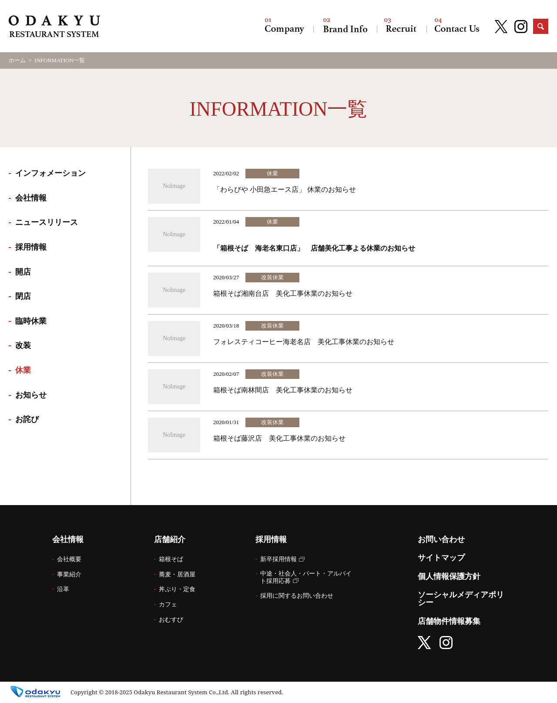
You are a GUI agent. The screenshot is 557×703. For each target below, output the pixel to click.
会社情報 (284, 26)
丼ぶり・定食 (177, 589)
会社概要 (69, 559)
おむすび (171, 619)
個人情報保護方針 (449, 576)
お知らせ (31, 395)
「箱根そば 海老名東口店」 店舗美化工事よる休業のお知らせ (315, 248)
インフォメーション (50, 173)
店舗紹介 (345, 26)
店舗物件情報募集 (449, 621)
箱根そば (171, 559)
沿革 (63, 589)
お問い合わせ (456, 26)
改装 (23, 345)
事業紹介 (69, 574)
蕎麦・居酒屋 (177, 574)
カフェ (168, 604)
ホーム (17, 60)
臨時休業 (31, 321)
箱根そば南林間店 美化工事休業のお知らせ (282, 390)
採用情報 (401, 26)
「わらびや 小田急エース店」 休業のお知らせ (284, 189)
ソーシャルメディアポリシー (461, 598)
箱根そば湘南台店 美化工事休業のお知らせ (282, 293)
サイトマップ (441, 558)
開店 (23, 272)
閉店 (23, 296)
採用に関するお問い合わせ (296, 596)
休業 (23, 370)
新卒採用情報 (278, 559)
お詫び (27, 419)
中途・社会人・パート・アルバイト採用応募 (306, 577)
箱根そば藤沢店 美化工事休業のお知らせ (279, 438)
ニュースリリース (46, 222)
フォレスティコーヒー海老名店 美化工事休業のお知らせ (303, 341)
